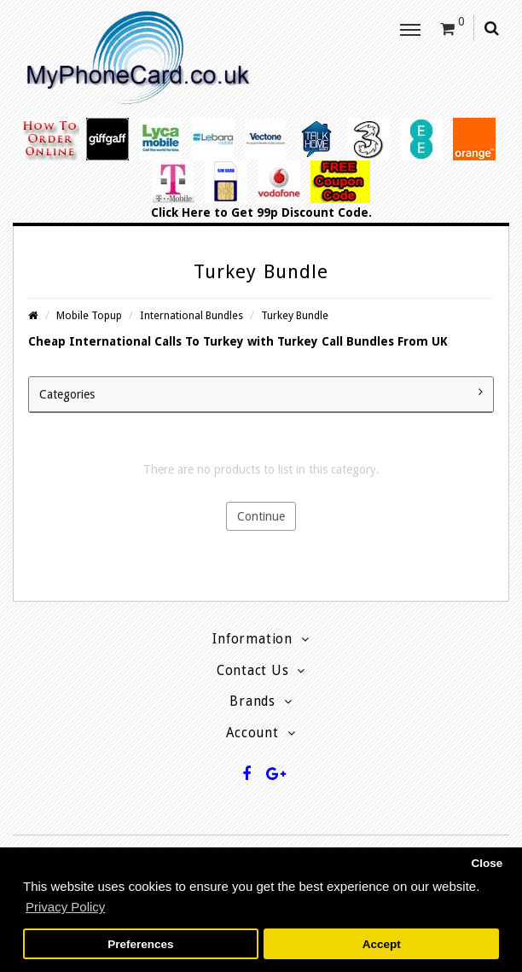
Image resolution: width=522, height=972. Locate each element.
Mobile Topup (89, 315)
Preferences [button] (140, 944)
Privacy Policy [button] (65, 906)
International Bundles (191, 315)
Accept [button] (381, 944)
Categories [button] (260, 393)
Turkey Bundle (294, 315)
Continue (261, 516)
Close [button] (486, 863)
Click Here (181, 212)
